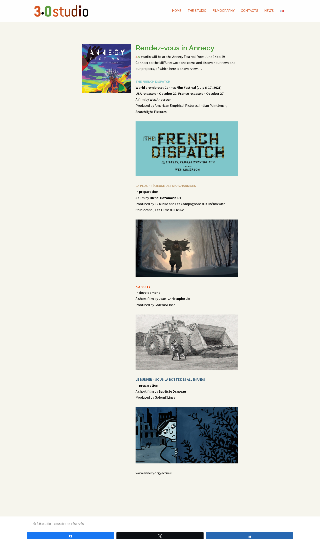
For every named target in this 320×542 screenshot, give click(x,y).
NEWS (269, 10)
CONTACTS (249, 10)
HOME (176, 10)
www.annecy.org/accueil (154, 473)
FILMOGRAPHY (224, 10)
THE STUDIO (197, 10)
